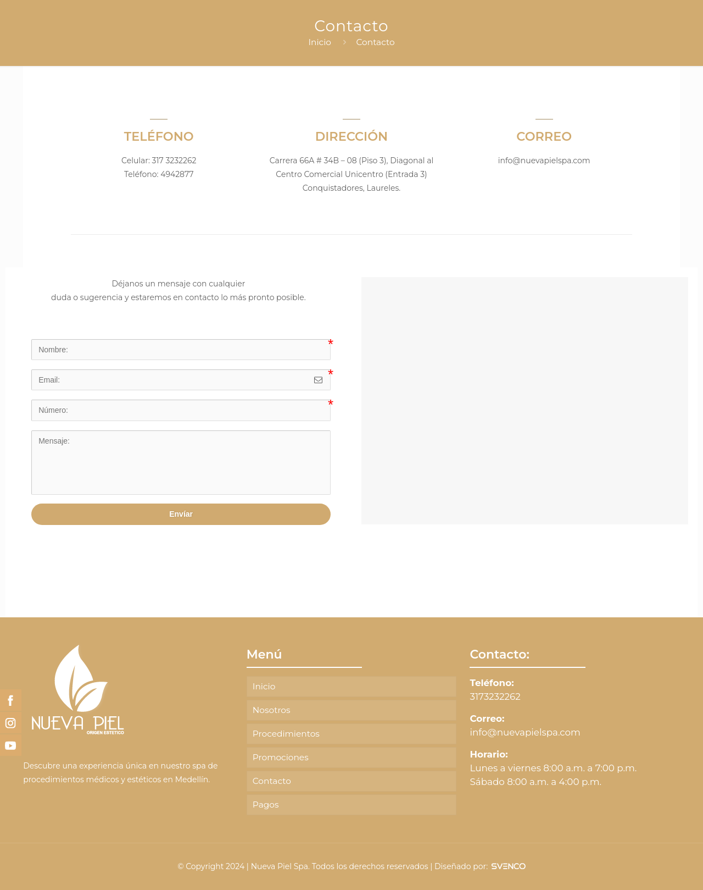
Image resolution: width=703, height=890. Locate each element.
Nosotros (272, 710)
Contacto (375, 42)
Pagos (266, 804)
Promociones (281, 757)
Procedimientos (286, 733)
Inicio (319, 42)
